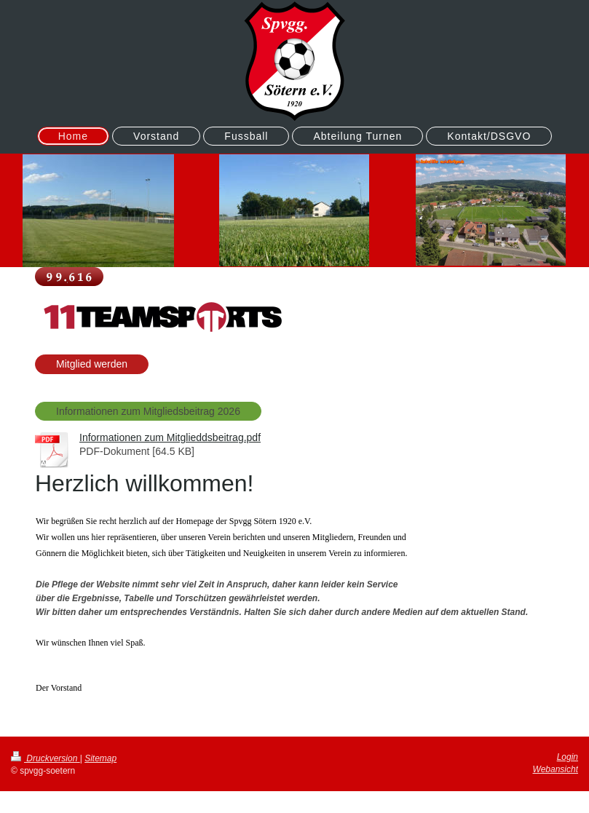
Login (567, 757)
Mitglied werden (91, 364)
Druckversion (45, 758)
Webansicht (555, 769)
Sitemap (100, 758)
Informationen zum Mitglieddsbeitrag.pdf (170, 437)
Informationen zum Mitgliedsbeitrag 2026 (148, 411)
